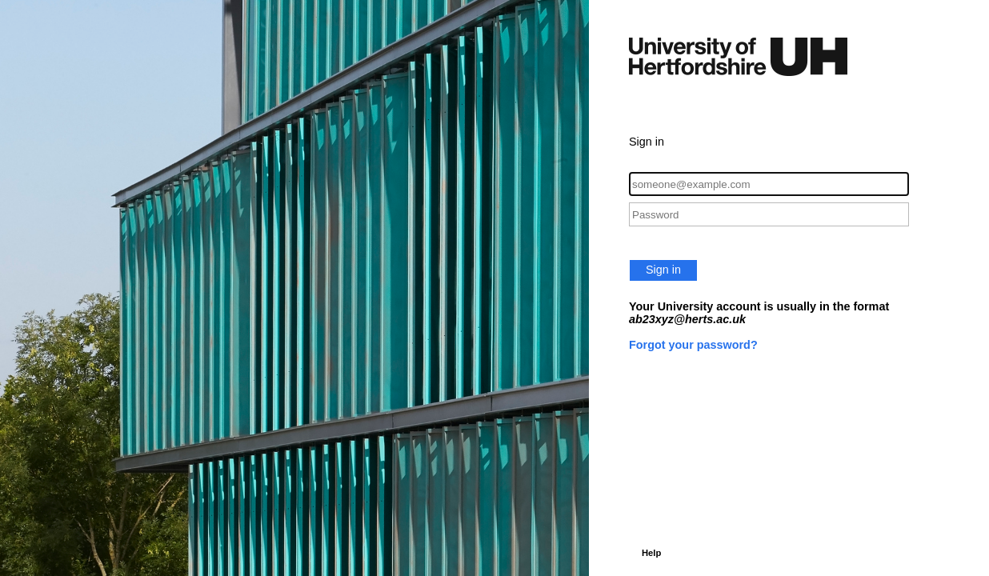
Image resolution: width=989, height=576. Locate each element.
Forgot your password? (693, 344)
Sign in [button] (663, 269)
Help (651, 553)
